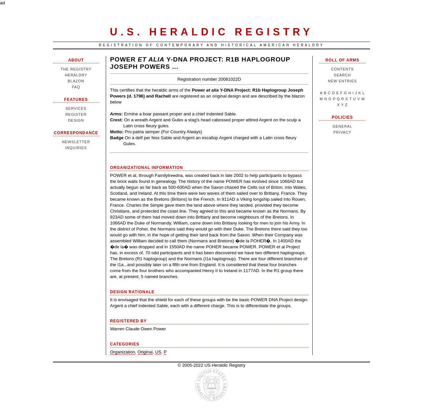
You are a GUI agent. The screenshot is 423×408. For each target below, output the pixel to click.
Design (76, 120)
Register (76, 114)
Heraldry (76, 75)
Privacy (342, 132)
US (158, 351)
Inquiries (76, 148)
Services (75, 108)
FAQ (76, 87)
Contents (342, 69)
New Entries (342, 81)
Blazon (76, 81)
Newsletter (76, 142)
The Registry (75, 69)
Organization (122, 351)
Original (145, 351)
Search (342, 75)
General (342, 126)
